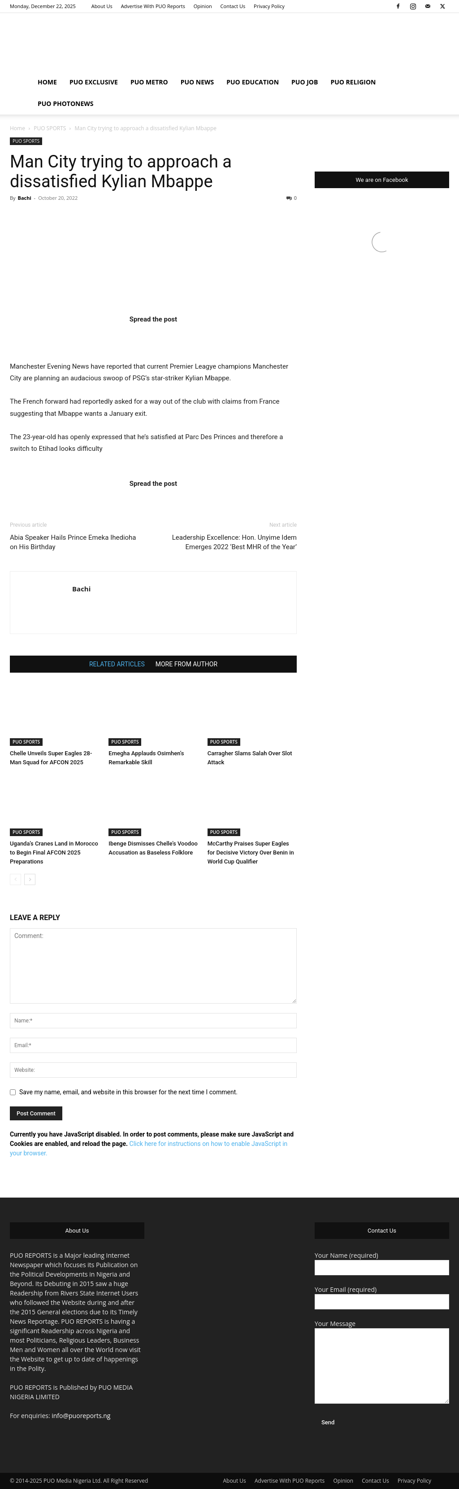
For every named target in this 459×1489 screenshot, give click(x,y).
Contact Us (233, 6)
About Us (102, 6)
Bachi (24, 197)
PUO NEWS (197, 82)
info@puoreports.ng (81, 1415)
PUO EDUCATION (252, 82)
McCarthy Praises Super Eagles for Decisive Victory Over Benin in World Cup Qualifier (251, 852)
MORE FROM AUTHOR (186, 664)
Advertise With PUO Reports (153, 6)
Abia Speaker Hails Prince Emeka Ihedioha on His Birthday (73, 542)
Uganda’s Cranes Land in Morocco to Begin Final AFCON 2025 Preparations (54, 852)
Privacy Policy (269, 6)
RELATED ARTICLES (117, 664)
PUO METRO (149, 82)
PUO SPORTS (50, 128)
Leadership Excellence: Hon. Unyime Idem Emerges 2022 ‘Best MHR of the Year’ (234, 542)
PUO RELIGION (353, 82)
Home (17, 128)
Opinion (203, 6)
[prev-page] (15, 879)
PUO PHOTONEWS (66, 103)
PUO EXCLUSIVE (93, 82)
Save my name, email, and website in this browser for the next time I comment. (128, 1092)
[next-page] (29, 879)
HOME (47, 82)
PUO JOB (304, 82)
